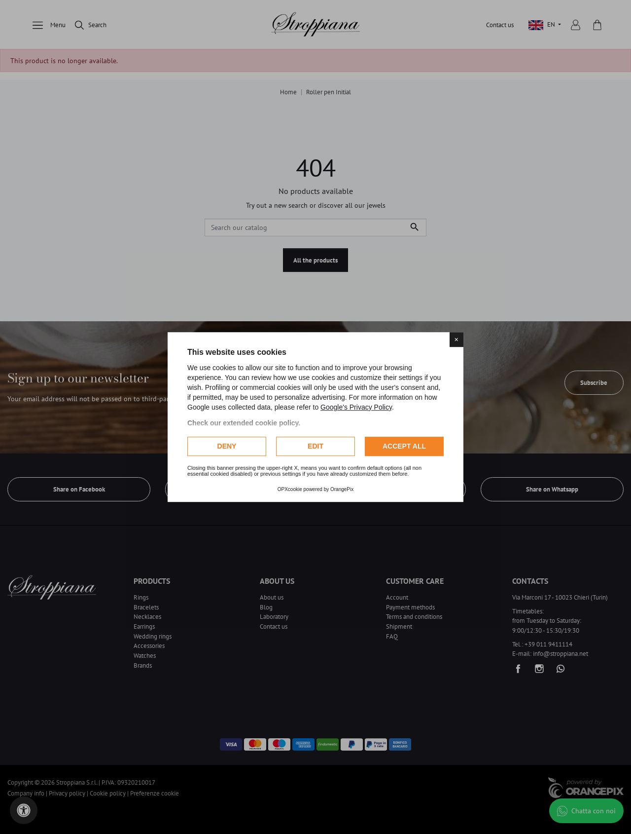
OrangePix (341, 489)
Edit (315, 446)
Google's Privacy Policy (356, 407)
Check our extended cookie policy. (243, 423)
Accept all (404, 446)
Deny (227, 446)
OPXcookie (290, 489)
